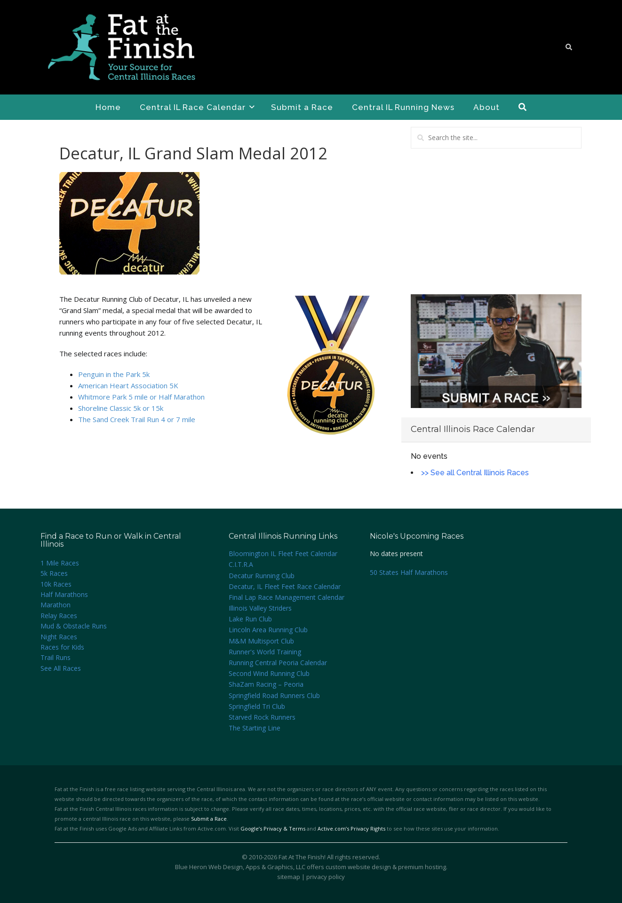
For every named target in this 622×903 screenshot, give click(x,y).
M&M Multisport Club (261, 640)
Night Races (58, 636)
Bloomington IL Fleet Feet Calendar (283, 553)
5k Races (54, 573)
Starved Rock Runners (262, 717)
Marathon (55, 604)
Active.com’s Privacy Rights (351, 828)
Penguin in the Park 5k (114, 374)
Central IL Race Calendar (197, 107)
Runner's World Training (265, 651)
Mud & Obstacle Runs (73, 625)
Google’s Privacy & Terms (272, 828)
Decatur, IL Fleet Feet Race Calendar (285, 586)
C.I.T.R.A (241, 564)
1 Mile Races (59, 562)
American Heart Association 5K (128, 385)
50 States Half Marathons (409, 572)
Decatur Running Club (262, 575)
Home (108, 107)
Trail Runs (55, 657)
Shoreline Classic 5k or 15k (120, 408)
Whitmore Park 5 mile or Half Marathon (141, 396)
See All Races (60, 668)
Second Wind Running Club (269, 673)
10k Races (56, 584)
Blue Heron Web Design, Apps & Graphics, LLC (240, 867)
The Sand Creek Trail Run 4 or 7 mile (136, 419)
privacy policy (325, 876)
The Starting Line (254, 727)
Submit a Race (302, 107)
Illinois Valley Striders (260, 608)
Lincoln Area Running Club (268, 629)
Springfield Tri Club (257, 706)
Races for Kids (62, 647)
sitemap (288, 876)
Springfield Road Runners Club (274, 695)
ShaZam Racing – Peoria (266, 684)
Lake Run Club (250, 618)
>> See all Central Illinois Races (475, 472)
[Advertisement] (496, 221)
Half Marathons (64, 594)
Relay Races (58, 615)
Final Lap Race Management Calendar (286, 597)
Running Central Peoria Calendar (278, 662)
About (486, 107)
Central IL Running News (403, 107)
